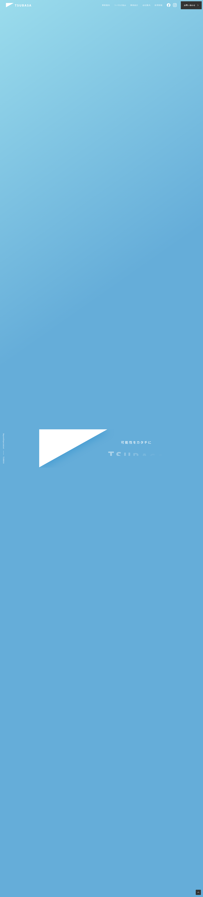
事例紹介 (134, 5)
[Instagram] (175, 5)
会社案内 (147, 5)
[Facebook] (168, 5)
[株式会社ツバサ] (18, 5)
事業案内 (106, 5)
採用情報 (159, 5)
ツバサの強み (120, 5)
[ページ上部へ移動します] (198, 892)
